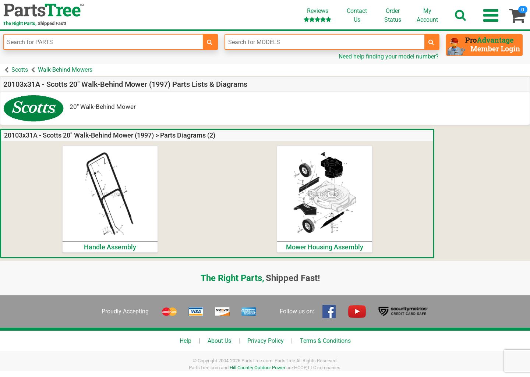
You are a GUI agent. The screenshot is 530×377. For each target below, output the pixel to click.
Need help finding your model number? (389, 56)
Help (185, 340)
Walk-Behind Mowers (65, 69)
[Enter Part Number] (103, 42)
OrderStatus (392, 15)
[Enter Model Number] (324, 42)
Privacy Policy (265, 340)
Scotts (19, 69)
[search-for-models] (431, 42)
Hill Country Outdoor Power (257, 367)
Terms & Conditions (325, 340)
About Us (219, 340)
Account (427, 15)
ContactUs (357, 15)
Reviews (317, 14)
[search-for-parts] (209, 42)
